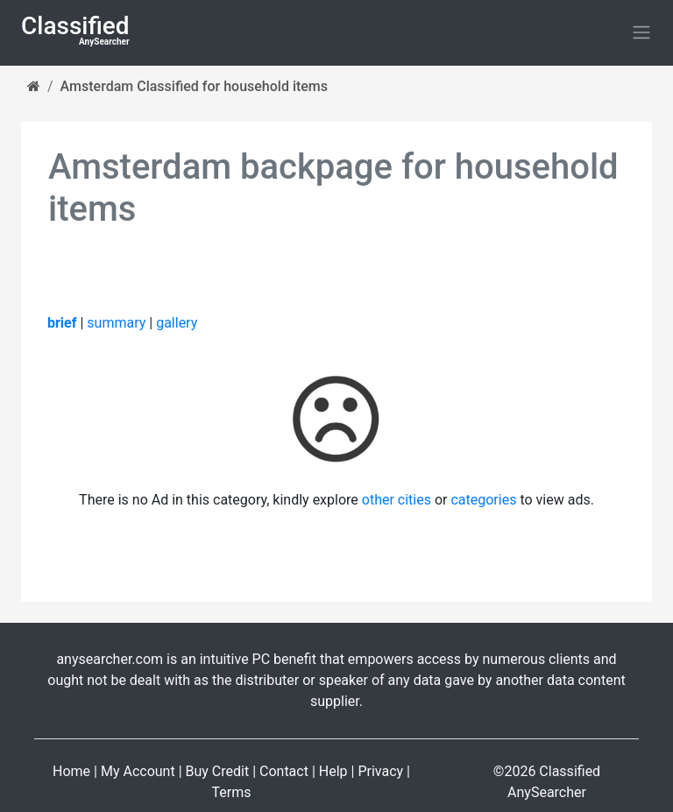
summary (116, 322)
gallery (176, 322)
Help (333, 771)
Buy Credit (218, 771)
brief (61, 322)
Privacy (380, 771)
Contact (283, 771)
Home (71, 771)
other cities (396, 499)
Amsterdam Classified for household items (194, 86)
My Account (138, 771)
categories (483, 499)
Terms (231, 792)
